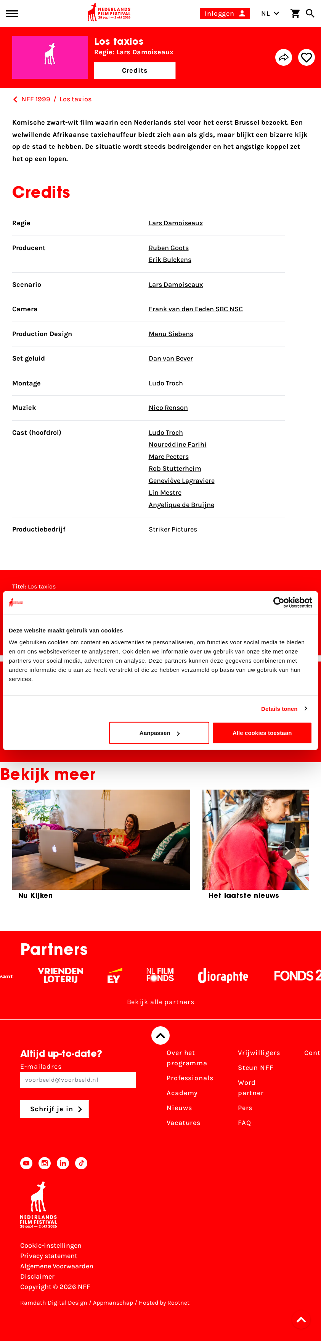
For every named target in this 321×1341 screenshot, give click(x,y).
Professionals (190, 1078)
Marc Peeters (169, 456)
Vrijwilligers (259, 1052)
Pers (245, 1108)
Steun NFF (256, 1067)
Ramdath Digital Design (53, 1302)
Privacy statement (48, 1256)
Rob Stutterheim (175, 468)
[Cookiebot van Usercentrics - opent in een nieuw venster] (279, 602)
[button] (303, 1319)
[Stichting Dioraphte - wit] (229, 975)
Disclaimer (37, 1276)
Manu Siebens (171, 334)
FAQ (244, 1122)
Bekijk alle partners (160, 1002)
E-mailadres (78, 1075)
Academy (182, 1093)
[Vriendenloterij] (65, 975)
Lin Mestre (165, 492)
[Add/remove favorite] (306, 57)
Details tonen (279, 708)
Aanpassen (160, 733)
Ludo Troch (166, 383)
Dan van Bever (171, 358)
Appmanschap (113, 1302)
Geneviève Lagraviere (182, 480)
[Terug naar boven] (160, 1035)
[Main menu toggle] (12, 13)
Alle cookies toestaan (262, 733)
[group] (101, 848)
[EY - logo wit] (120, 975)
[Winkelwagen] (295, 13)
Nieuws (179, 1108)
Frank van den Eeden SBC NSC (196, 309)
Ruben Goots (169, 248)
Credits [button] (135, 70)
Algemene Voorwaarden (56, 1266)
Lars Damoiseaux (176, 223)
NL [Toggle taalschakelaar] (270, 13)
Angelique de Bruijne (181, 505)
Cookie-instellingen (51, 1245)
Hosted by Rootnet (164, 1302)
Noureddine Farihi (178, 444)
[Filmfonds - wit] (165, 975)
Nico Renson (168, 407)
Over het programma (187, 1057)
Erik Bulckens (170, 259)
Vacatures (184, 1122)
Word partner (251, 1087)
